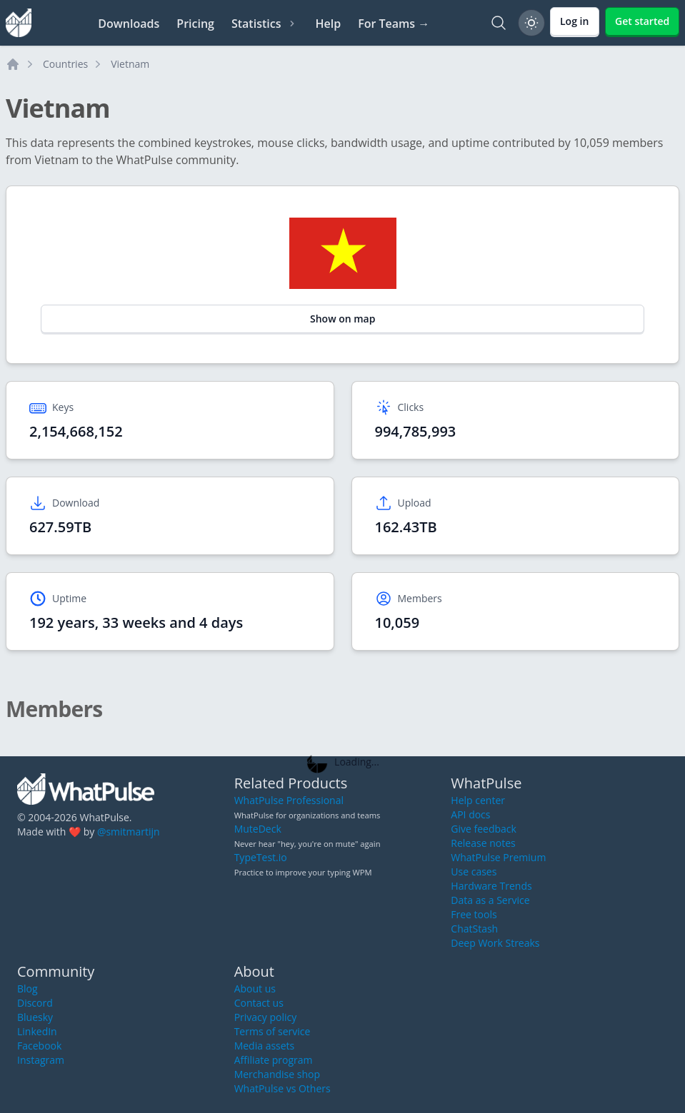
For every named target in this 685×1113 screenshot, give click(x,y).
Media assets (264, 1045)
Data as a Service (490, 900)
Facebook (39, 1045)
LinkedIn (37, 1031)
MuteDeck (257, 828)
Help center (478, 800)
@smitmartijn (128, 831)
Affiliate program (273, 1060)
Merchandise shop (277, 1074)
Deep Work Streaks (495, 943)
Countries (65, 64)
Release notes (483, 843)
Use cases (473, 871)
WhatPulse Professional (289, 800)
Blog (27, 988)
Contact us (259, 1003)
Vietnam (130, 64)
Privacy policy (265, 1017)
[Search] (498, 22)
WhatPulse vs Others (282, 1088)
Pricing (195, 23)
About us (255, 988)
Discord (35, 1003)
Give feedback (483, 828)
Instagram (40, 1060)
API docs (470, 814)
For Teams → (393, 23)
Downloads (128, 23)
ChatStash (474, 928)
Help (328, 23)
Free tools (473, 914)
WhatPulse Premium (498, 857)
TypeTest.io (260, 857)
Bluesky (35, 1017)
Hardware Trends (491, 886)
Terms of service (272, 1031)
